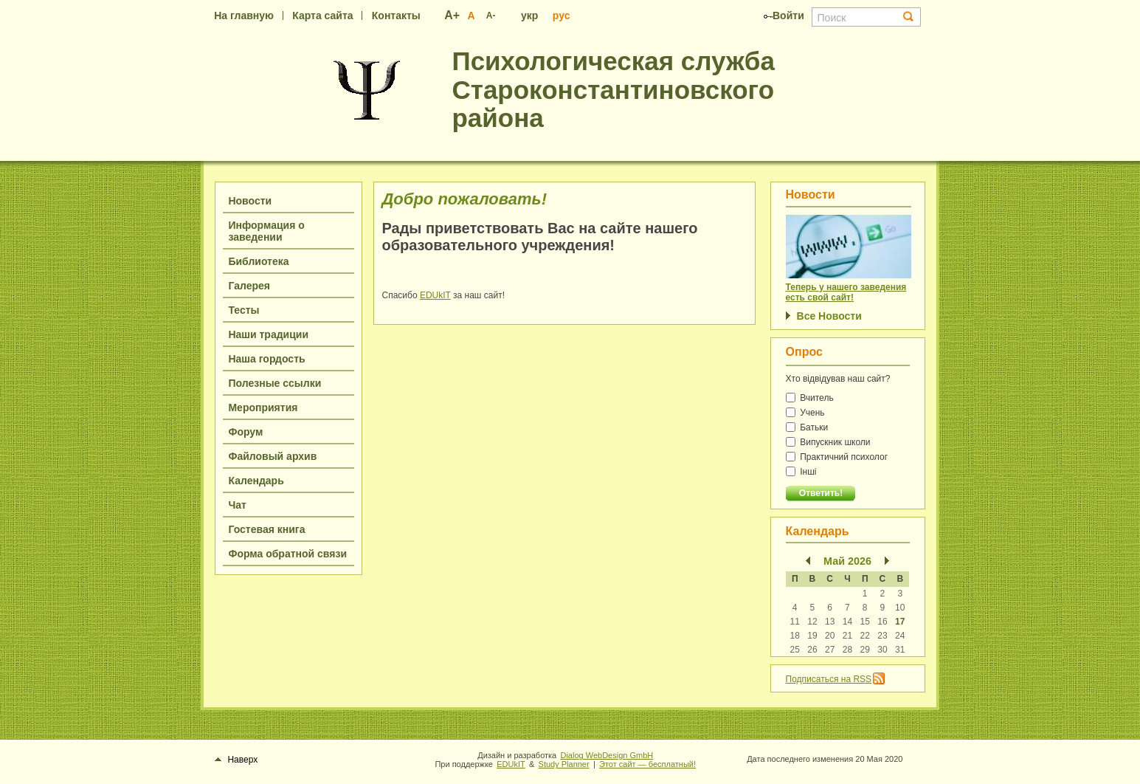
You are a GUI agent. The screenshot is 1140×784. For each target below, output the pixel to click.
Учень (805, 413)
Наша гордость (266, 359)
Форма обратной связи (287, 554)
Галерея (249, 286)
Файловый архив (272, 456)
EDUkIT (435, 295)
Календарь (255, 480)
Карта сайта (322, 15)
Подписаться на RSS (829, 679)
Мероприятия (262, 407)
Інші (801, 472)
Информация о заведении (266, 231)
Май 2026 (847, 561)
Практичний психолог (837, 457)
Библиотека (258, 261)
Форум (245, 432)
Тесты (243, 310)
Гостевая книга (266, 529)
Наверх (236, 759)
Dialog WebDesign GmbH (606, 755)
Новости (250, 201)
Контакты (396, 15)
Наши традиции (268, 334)
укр (529, 15)
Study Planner (564, 764)
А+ (452, 15)
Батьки (807, 427)
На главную (244, 15)
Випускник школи (828, 442)
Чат (237, 505)
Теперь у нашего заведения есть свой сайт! (846, 292)
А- (491, 15)
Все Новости (829, 316)
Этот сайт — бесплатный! (647, 764)
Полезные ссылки (274, 383)
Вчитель (810, 398)
